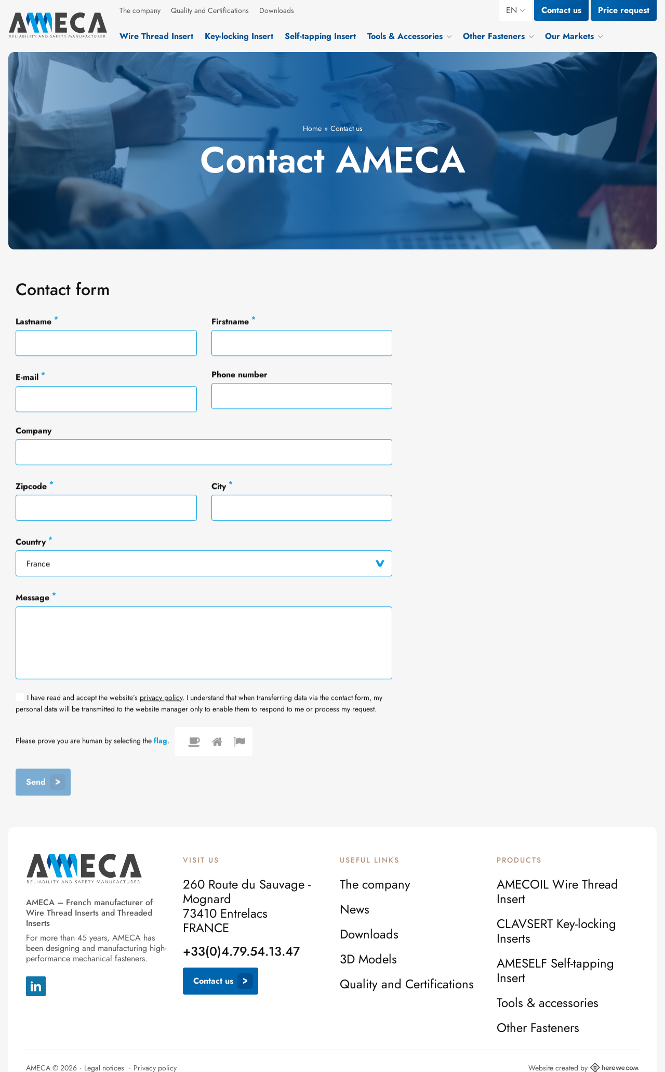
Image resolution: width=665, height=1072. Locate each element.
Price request (623, 10)
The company (140, 10)
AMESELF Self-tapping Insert (555, 970)
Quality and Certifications (210, 10)
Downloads (276, 10)
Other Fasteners (538, 1028)
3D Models (368, 959)
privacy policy (161, 698)
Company (33, 431)
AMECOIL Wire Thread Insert (557, 891)
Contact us (561, 10)
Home (312, 128)
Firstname (233, 321)
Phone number (239, 375)
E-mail (30, 376)
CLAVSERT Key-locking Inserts (556, 931)
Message (36, 597)
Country (34, 541)
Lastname (37, 321)
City (222, 486)
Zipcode (35, 486)
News (354, 909)
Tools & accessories (547, 1003)
